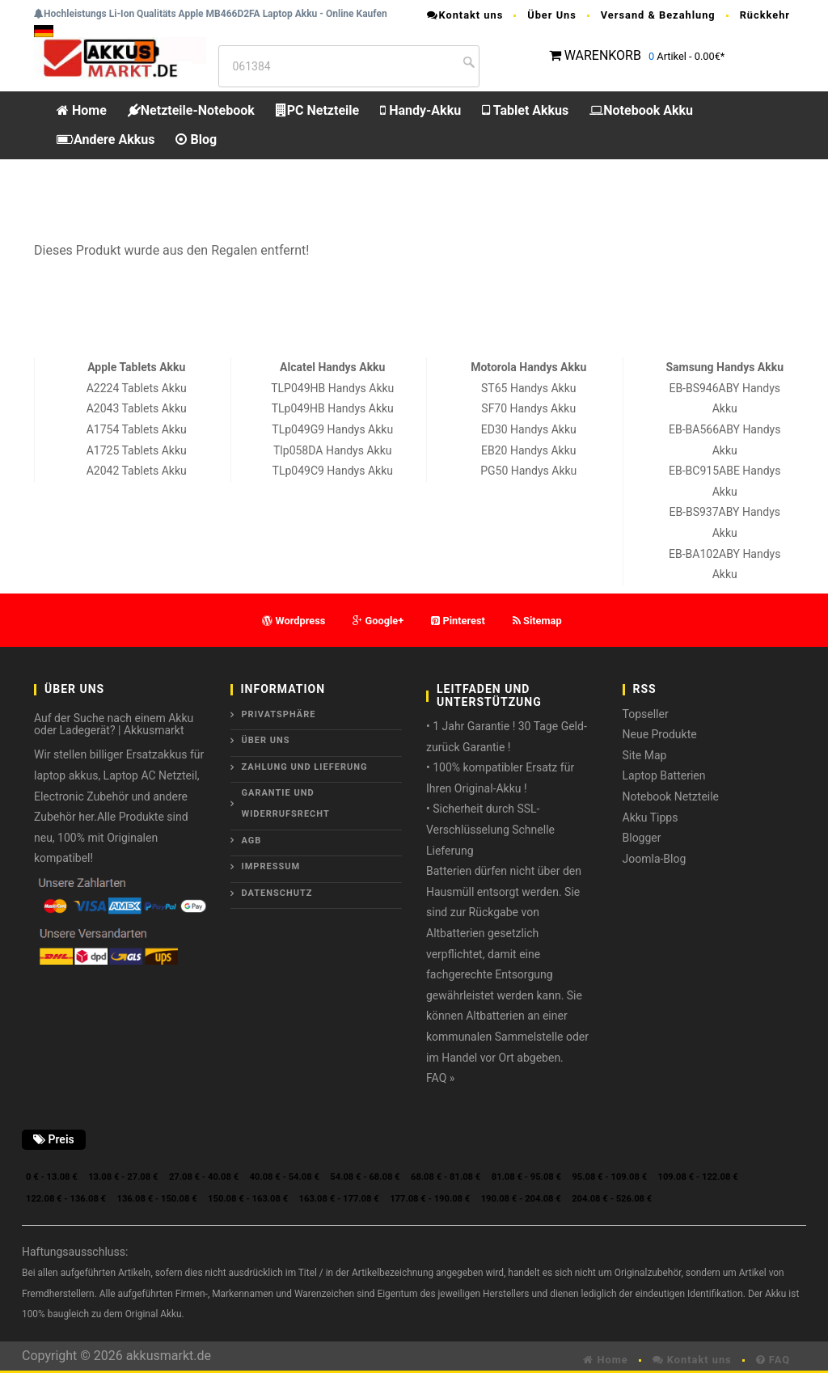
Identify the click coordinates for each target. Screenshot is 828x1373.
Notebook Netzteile (671, 796)
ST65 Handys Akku (528, 388)
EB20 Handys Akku (528, 450)
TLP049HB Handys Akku (332, 388)
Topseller (646, 714)
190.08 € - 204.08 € (521, 1198)
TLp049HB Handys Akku (333, 408)
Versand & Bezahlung (658, 15)
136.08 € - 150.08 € (157, 1198)
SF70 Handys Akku (528, 408)
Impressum (271, 866)
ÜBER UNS (266, 740)
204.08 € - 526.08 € (612, 1198)
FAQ (773, 1360)
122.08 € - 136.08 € (66, 1198)
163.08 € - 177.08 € (339, 1198)
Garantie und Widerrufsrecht (286, 803)
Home (82, 110)
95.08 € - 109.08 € (609, 1177)
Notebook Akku (641, 110)
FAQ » (440, 1077)
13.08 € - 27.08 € (123, 1177)
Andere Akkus (105, 139)
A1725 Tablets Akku (137, 450)
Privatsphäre (279, 714)
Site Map (645, 755)
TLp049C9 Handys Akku (332, 470)
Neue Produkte (660, 734)
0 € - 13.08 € (52, 1177)
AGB (252, 840)
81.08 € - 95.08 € (526, 1177)
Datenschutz (277, 893)
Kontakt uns (465, 15)
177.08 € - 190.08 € (430, 1198)
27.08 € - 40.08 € (204, 1177)
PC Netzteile (317, 110)
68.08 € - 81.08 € (445, 1177)
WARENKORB (602, 55)
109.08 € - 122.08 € (698, 1177)
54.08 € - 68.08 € (364, 1177)
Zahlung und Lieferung (305, 767)
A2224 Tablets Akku (137, 388)
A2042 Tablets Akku (137, 470)
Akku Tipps (650, 817)
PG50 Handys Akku (528, 470)
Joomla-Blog (654, 858)
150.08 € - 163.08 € (248, 1198)
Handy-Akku (420, 110)
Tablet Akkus (525, 110)
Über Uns (552, 15)
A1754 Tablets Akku (137, 429)
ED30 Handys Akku (529, 429)
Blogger (642, 837)
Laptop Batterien (664, 775)
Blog (196, 139)
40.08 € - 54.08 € (284, 1177)
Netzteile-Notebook (191, 110)
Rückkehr (765, 15)
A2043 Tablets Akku (137, 408)
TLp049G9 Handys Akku (332, 429)
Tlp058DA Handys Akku (332, 450)
